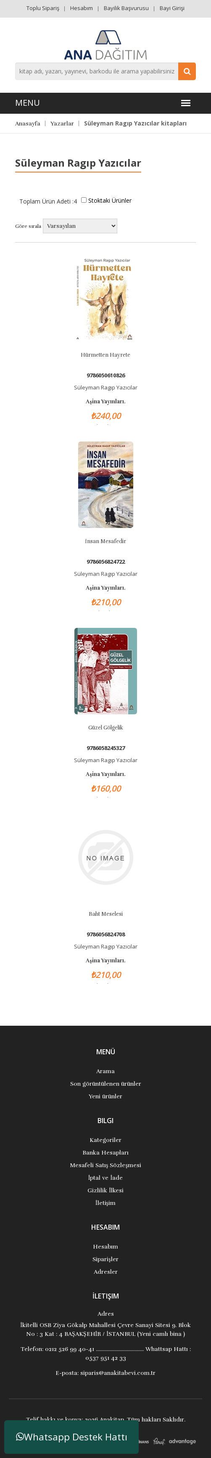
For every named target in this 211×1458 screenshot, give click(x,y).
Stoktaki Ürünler (110, 200)
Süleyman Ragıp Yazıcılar (105, 387)
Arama (105, 1071)
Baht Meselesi (106, 914)
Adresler (106, 1271)
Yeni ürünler (105, 1096)
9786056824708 (106, 934)
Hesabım (81, 8)
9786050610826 (106, 375)
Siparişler (105, 1259)
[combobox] (105, 71)
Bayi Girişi (172, 8)
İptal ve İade (105, 1177)
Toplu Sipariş (42, 8)
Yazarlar (62, 123)
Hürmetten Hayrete (105, 355)
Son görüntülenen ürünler (105, 1083)
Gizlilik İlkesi (105, 1190)
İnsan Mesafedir (105, 541)
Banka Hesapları (105, 1152)
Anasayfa (27, 123)
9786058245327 (106, 748)
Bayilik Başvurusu (126, 8)
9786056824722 (106, 561)
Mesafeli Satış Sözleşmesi (105, 1165)
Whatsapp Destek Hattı (71, 1436)
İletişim (105, 1203)
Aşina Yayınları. (105, 401)
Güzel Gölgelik (105, 727)
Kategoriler (105, 1140)
